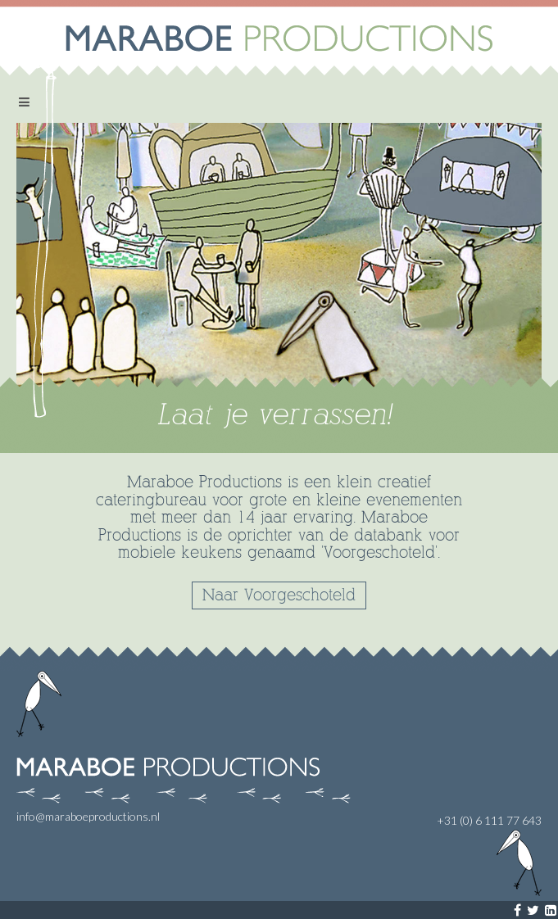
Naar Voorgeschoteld (279, 595)
